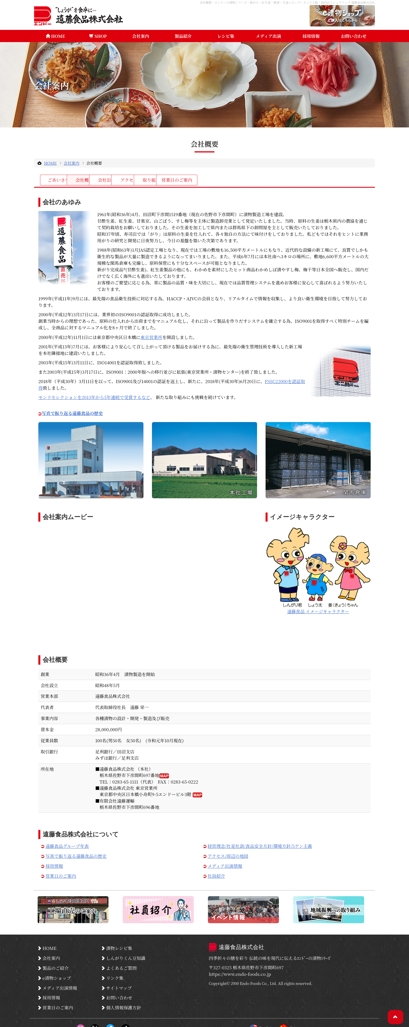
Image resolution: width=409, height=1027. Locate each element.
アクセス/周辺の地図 (228, 854)
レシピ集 (225, 36)
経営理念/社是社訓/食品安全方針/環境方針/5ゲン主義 (260, 844)
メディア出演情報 (225, 864)
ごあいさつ (65, 180)
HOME (55, 36)
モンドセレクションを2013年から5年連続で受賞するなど (94, 395)
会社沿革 (176, 180)
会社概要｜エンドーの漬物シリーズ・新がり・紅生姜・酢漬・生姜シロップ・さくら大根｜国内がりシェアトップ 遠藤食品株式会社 (278, 2)
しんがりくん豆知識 (125, 954)
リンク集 (114, 971)
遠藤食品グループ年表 (67, 844)
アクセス (231, 180)
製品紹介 (183, 36)
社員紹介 (216, 874)
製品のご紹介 (55, 962)
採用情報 (311, 36)
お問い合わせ (353, 36)
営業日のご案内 (342, 180)
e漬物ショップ (57, 971)
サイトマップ (118, 979)
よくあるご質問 (121, 962)
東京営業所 (151, 335)
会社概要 (120, 180)
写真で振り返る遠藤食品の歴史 (76, 854)
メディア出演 (268, 36)
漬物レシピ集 (119, 946)
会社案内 (140, 36)
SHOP (98, 36)
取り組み (287, 180)
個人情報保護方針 (123, 995)
